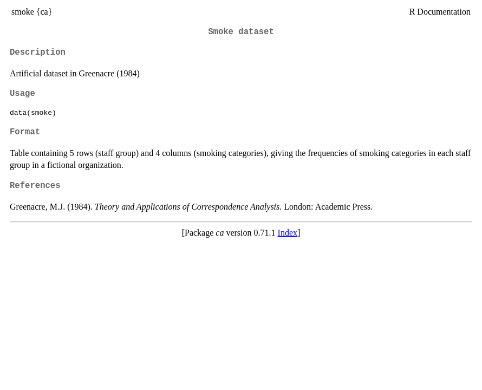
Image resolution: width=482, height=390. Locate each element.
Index (287, 232)
